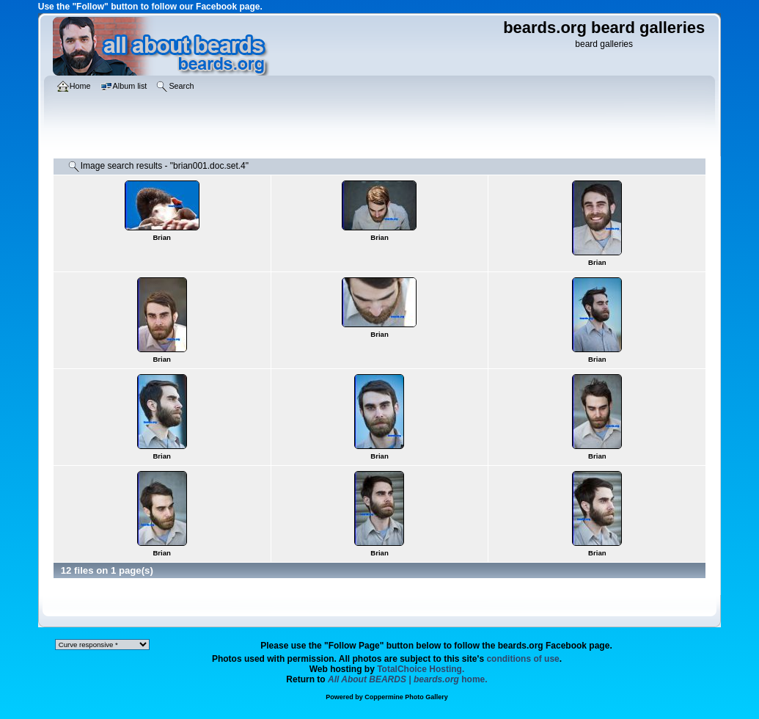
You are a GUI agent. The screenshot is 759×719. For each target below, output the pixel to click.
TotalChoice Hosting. (420, 669)
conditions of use (522, 659)
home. (408, 679)
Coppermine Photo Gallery (406, 697)
